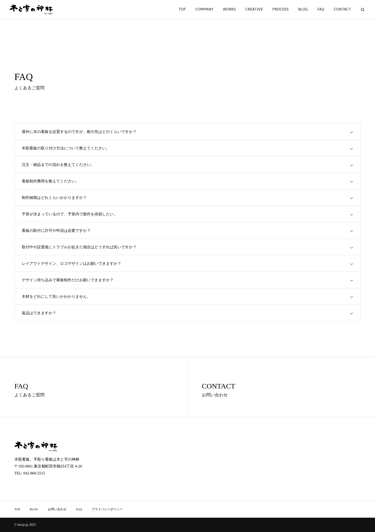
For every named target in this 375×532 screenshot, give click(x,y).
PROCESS (280, 9)
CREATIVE (254, 9)
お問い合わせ (57, 509)
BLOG (303, 9)
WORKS (229, 9)
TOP (182, 9)
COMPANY (204, 9)
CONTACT (342, 9)
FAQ (320, 9)
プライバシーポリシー (107, 509)
